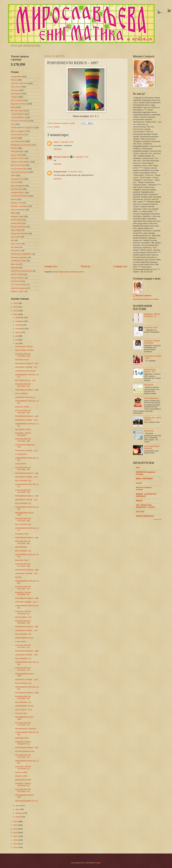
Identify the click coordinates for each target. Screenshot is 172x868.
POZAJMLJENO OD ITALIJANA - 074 (23, 724)
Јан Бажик (15, 247)
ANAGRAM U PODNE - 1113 (26, 500)
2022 (15, 314)
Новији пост (51, 266)
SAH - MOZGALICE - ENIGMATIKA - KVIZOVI (145, 506)
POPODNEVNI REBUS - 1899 (26, 570)
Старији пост (120, 266)
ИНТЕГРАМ (148, 431)
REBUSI (139, 501)
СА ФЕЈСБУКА (21, 454)
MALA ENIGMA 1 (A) (23, 702)
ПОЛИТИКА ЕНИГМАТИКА (21, 271)
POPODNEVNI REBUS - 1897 (26, 627)
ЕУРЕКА (14, 148)
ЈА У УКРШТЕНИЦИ (19, 285)
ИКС (12, 240)
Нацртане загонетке (19, 104)
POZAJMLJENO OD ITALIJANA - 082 (23, 520)
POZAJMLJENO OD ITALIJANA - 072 (23, 790)
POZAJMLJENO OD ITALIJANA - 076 (23, 669)
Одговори (57, 149)
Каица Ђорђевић (17, 186)
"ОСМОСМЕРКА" (17, 117)
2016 (15, 840)
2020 (15, 825)
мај (16, 343)
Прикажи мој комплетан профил (146, 299)
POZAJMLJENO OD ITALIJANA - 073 (23, 756)
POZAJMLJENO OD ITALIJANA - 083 (23, 491)
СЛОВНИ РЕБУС (17, 193)
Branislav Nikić (16, 189)
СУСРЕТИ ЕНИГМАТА (19, 196)
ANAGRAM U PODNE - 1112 (26, 573)
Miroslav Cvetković (61, 157)
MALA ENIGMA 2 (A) (23, 551)
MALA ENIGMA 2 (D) (23, 481)
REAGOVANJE (21, 547)
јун (16, 340)
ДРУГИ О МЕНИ (17, 274)
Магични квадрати (18, 131)
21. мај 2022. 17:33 (80, 157)
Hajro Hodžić (16, 237)
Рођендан (15, 268)
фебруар (19, 813)
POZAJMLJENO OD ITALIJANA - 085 (23, 440)
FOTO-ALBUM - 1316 (23, 710)
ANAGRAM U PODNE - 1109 (26, 655)
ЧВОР (13, 175)
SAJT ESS (140, 512)
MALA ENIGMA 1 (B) (23, 683)
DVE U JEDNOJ (21, 394)
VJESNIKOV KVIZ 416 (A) (25, 397)
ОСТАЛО (14, 182)
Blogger (98, 863)
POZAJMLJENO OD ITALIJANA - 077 (23, 646)
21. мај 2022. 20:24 (74, 172)
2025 (15, 303)
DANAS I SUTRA (17, 158)
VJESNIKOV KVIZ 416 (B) (25, 371)
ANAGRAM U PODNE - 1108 (26, 680)
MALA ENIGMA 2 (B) (23, 524)
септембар (19, 329)
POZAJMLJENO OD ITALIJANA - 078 (23, 622)
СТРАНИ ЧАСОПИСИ (19, 121)
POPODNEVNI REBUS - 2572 (150, 371)
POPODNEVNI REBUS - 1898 (26, 598)
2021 (15, 822)
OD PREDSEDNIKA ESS (24, 751)
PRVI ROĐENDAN (151, 398)
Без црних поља (17, 179)
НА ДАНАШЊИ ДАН (19, 169)
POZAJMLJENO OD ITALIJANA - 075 (23, 697)
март (17, 809)
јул (16, 336)
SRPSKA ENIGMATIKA (145, 516)
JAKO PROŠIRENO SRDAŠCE (151, 447)
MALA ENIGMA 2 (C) (23, 503)
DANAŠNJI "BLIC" (22, 360)
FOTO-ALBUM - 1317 (23, 617)
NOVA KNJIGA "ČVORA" (24, 350)
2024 (15, 307)
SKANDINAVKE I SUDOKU (25, 729)
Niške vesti (15, 264)
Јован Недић (16, 230)
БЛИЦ (13, 107)
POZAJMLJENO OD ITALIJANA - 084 (23, 468)
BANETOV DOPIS (22, 407)
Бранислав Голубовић (19, 233)
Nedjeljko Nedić (60, 172)
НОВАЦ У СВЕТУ (18, 291)
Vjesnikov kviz (16, 203)
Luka (56, 142)
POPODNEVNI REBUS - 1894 (26, 693)
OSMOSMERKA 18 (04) (24, 706)
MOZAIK (18, 577)
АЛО (12, 124)
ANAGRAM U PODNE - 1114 (26, 477)
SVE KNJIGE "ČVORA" (24, 347)
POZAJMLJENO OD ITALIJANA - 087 (23, 385)
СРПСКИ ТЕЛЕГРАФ (19, 83)
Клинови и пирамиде (19, 206)
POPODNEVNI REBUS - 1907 (26, 363)
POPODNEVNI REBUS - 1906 (26, 390)
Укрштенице (15, 87)
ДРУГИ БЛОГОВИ (18, 165)
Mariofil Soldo (16, 223)
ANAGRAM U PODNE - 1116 (26, 420)
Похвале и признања (19, 257)
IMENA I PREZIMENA (144, 479)
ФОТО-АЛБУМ (16, 100)
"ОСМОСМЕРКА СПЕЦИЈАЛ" (22, 128)
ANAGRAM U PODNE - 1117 (26, 367)
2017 (15, 836)
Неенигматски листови (20, 172)
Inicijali (139, 483)
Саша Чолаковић (17, 210)
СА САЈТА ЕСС (21, 713)
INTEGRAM (148, 385)
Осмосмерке (16, 94)
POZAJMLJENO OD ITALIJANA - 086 (23, 411)
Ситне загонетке (17, 134)
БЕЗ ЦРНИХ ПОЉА (23, 429)
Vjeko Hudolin (16, 244)
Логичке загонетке (18, 227)
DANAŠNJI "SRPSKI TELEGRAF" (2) (23, 594)
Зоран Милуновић (18, 141)
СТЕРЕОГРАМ (16, 281)
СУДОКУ (14, 97)
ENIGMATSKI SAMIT (23, 780)
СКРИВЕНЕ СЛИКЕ (18, 261)
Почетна (85, 266)
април (18, 806)
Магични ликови (17, 111)
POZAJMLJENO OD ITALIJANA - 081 (23, 542)
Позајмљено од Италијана (21, 145)
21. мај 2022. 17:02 (66, 142)
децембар (19, 317)
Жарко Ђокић (16, 155)
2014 (15, 847)
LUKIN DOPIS (20, 464)
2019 (15, 829)
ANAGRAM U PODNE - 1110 (26, 630)
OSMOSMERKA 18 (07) (24, 638)
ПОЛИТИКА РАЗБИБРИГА (21, 254)
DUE (137, 468)
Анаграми (15, 90)
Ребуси (57, 127)
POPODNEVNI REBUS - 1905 (26, 416)
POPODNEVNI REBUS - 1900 (26, 538)
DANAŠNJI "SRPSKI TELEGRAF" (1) (23, 612)
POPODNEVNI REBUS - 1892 (26, 748)
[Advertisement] (86, 242)
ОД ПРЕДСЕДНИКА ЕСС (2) (26, 801)
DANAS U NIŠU (21, 772)
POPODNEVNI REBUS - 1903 (26, 473)
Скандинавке (16, 77)
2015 (15, 844)
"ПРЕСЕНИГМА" (17, 152)
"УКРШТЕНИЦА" (17, 114)
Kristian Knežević (17, 278)
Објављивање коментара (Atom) (71, 272)
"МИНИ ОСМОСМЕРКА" (20, 162)
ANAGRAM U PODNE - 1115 (26, 451)
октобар (18, 325)
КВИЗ (13, 213)
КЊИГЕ (14, 199)
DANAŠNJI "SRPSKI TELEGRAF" (23, 434)
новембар (19, 321)
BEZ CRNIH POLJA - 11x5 (25, 380)
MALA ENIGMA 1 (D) (23, 634)
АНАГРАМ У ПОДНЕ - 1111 (26, 602)
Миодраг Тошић (17, 216)
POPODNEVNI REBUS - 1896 (26, 651)
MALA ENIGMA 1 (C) (23, 659)
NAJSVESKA (16, 251)
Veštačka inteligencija (19, 288)
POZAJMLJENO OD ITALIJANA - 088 (23, 355)
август (18, 332)
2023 (15, 311)
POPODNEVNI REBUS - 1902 (26, 496)
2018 (15, 833)
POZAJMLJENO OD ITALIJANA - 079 (23, 588)
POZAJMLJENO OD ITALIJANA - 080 (23, 565)
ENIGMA (14, 138)
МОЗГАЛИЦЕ (16, 220)
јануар (18, 817)
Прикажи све (157, 519)
